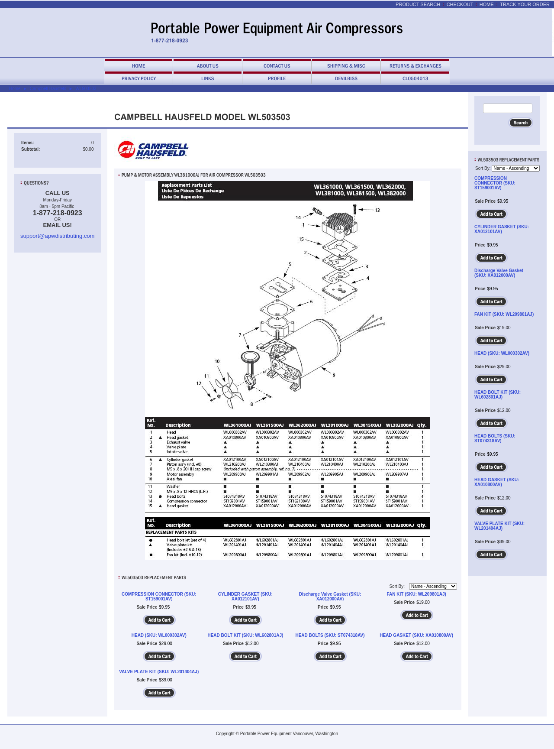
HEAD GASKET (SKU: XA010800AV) (416, 635)
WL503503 (85, 88)
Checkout (460, 4)
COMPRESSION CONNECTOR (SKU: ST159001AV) (159, 596)
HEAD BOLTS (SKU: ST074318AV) (329, 635)
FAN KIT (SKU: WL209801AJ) (416, 594)
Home (487, 4)
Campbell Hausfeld (48, 88)
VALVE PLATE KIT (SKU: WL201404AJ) (159, 671)
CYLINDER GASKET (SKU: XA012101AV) (245, 596)
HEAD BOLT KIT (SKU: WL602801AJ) (245, 635)
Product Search (418, 4)
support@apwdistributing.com (57, 236)
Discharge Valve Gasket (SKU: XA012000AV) (330, 596)
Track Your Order (525, 4)
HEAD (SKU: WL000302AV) (159, 635)
